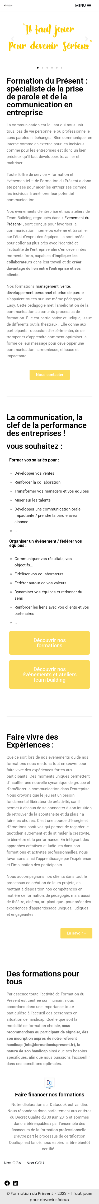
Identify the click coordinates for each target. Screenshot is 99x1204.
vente (65, 286)
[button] (12, 38)
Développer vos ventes (34, 473)
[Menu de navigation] (83, 5)
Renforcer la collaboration (37, 482)
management (47, 286)
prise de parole (71, 292)
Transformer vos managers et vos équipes (52, 491)
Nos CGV (12, 1163)
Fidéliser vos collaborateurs (39, 574)
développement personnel (29, 292)
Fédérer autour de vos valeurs (41, 583)
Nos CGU (35, 1163)
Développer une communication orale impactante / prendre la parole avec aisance (48, 515)
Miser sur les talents (33, 500)
